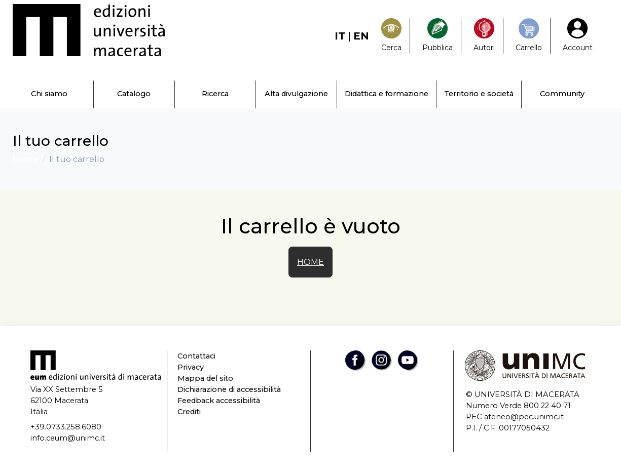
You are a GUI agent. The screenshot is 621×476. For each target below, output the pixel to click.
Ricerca (215, 93)
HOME (310, 262)
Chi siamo (49, 93)
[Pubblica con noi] (437, 35)
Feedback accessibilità (218, 400)
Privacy (190, 367)
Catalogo (134, 93)
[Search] (391, 35)
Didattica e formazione (386, 93)
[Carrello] (529, 35)
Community (562, 93)
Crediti (189, 411)
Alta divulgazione (296, 93)
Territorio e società (479, 93)
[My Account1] (578, 35)
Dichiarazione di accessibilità (229, 389)
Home (26, 159)
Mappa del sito (205, 378)
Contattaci (196, 356)
